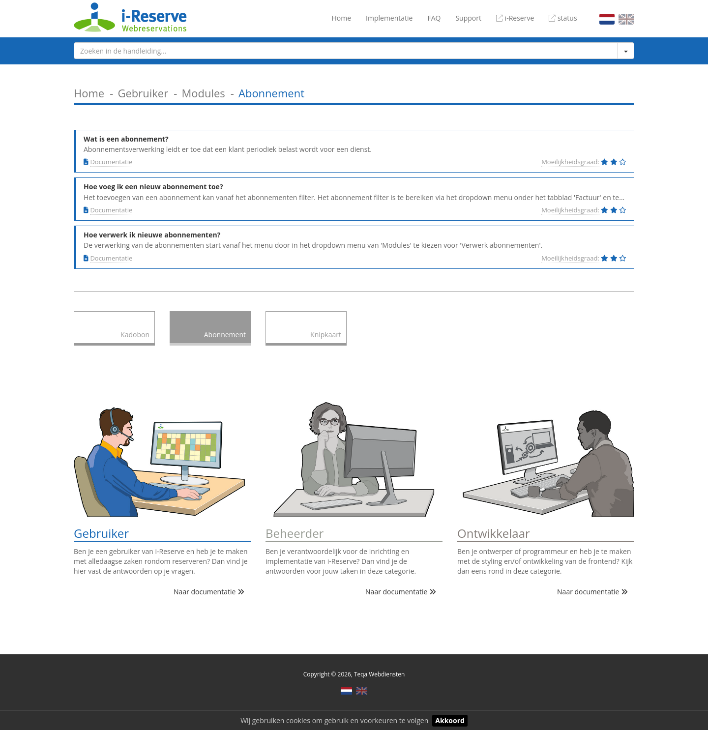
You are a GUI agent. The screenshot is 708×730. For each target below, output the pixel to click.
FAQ (434, 18)
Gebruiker (143, 93)
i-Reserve (515, 18)
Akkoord (450, 720)
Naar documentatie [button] (209, 591)
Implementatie (389, 18)
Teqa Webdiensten (379, 674)
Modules (203, 93)
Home (341, 18)
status (563, 18)
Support (468, 18)
